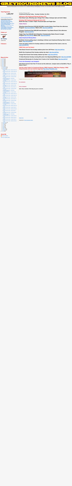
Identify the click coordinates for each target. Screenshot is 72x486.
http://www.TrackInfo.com (50, 69)
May (3, 126)
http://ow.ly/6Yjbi (28, 35)
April (3, 127)
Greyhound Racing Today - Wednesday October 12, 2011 (8, 102)
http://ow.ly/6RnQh (47, 27)
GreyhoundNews (5, 135)
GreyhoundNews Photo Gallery (6, 26)
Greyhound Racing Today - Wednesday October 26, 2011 (8, 78)
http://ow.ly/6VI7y (45, 35)
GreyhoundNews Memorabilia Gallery (7, 23)
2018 (3, 58)
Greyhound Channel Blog (5, 24)
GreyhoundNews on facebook (6, 28)
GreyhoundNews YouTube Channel (7, 27)
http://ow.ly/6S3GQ (30, 27)
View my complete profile (5, 137)
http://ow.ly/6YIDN (66, 57)
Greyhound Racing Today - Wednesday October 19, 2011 (8, 90)
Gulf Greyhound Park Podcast (6, 20)
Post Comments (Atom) (28, 120)
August (4, 123)
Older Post (69, 117)
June (4, 125)
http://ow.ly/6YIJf (62, 59)
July (3, 124)
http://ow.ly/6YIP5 (24, 45)
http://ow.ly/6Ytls (29, 31)
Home (45, 117)
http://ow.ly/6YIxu (59, 49)
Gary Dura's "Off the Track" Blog (6, 21)
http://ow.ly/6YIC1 (53, 54)
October (4, 68)
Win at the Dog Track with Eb (6, 29)
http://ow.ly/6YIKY (28, 41)
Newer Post (21, 117)
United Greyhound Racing (5, 22)
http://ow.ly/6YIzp (54, 52)
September (5, 122)
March (4, 128)
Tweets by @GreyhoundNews (6, 17)
